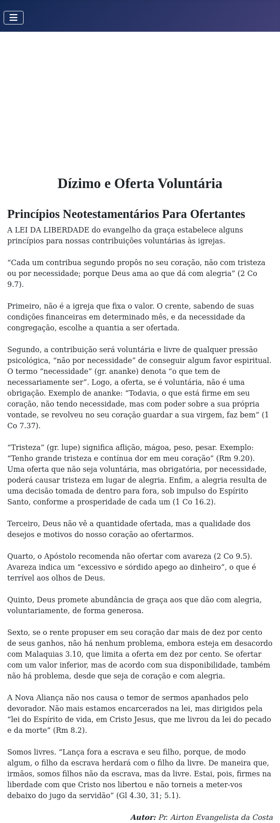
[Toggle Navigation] (14, 17)
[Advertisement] (140, 99)
